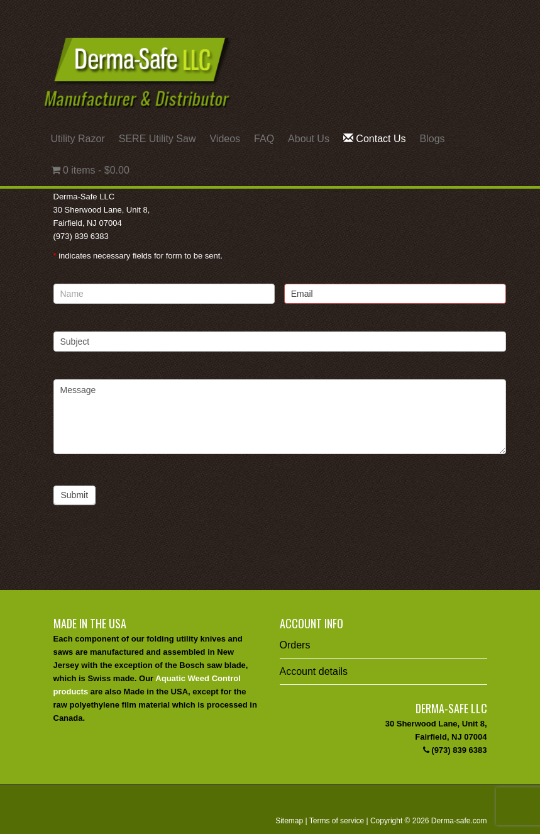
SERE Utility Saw (157, 138)
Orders (295, 645)
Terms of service (336, 820)
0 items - (90, 170)
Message (279, 416)
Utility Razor (78, 138)
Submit (75, 495)
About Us (308, 138)
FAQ (264, 138)
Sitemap (289, 820)
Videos (224, 138)
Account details (314, 671)
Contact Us (374, 138)
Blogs (432, 138)
